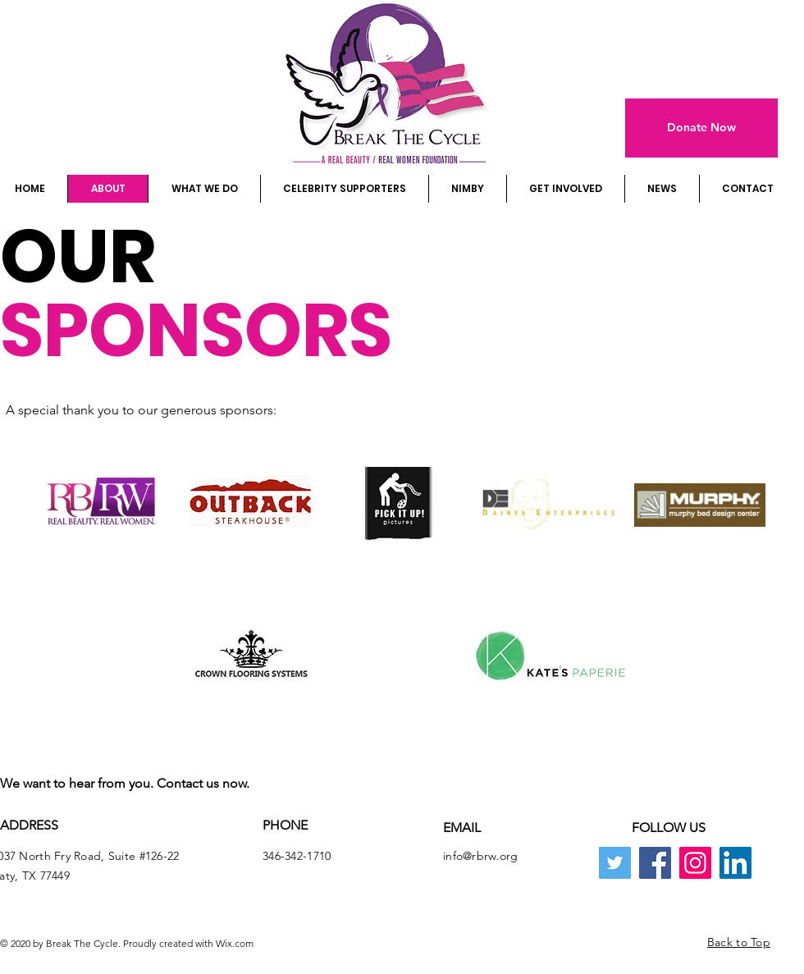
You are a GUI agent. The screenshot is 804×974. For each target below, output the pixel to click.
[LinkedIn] (735, 863)
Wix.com (235, 943)
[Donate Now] (701, 128)
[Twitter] (615, 863)
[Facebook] (655, 863)
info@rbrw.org (480, 855)
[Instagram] (695, 863)
